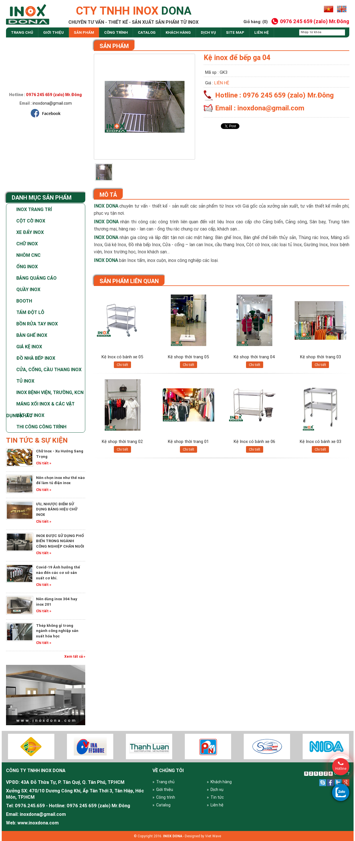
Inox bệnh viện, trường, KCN (50, 392)
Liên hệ (261, 32)
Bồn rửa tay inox (37, 324)
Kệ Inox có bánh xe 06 (254, 441)
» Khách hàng (219, 781)
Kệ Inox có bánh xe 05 (122, 356)
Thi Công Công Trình (41, 427)
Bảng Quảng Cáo (36, 278)
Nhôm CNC (28, 255)
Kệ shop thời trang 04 (254, 356)
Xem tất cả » (74, 656)
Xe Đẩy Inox (30, 232)
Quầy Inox (28, 289)
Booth (24, 301)
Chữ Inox (27, 243)
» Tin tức (215, 797)
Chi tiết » (43, 463)
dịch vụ (208, 32)
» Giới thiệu (162, 789)
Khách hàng (178, 32)
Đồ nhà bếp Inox (35, 358)
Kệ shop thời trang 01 (188, 441)
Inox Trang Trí (34, 209)
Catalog (147, 32)
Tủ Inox (25, 381)
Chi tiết (122, 364)
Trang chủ (22, 32)
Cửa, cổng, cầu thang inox (49, 369)
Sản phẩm (84, 32)
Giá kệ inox (29, 346)
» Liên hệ (215, 805)
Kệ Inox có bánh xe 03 (320, 441)
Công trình (116, 32)
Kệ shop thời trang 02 (122, 441)
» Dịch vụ (215, 789)
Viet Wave (213, 836)
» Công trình (163, 797)
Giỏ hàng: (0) (255, 21)
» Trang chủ (163, 781)
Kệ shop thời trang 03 (320, 356)
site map (235, 32)
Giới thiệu (53, 32)
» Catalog (161, 805)
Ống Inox (27, 266)
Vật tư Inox (30, 415)
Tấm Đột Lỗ (30, 312)
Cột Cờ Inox (30, 221)
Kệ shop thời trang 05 (188, 356)
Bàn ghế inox (31, 335)
